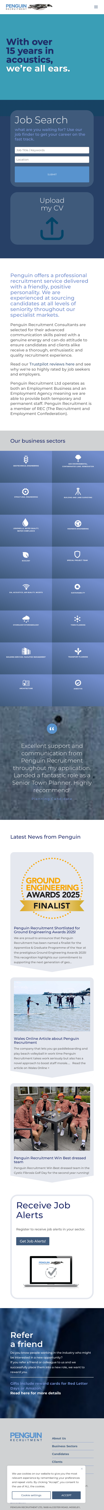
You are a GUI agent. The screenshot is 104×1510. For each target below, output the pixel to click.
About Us (59, 1438)
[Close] (82, 1469)
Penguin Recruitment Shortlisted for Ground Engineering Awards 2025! (47, 930)
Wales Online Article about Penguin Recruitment (46, 1040)
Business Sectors (64, 1446)
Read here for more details (35, 1393)
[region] (46, 1484)
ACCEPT (66, 1495)
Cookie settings (31, 1495)
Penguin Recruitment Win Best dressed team (50, 1160)
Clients (57, 1462)
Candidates (60, 1454)
